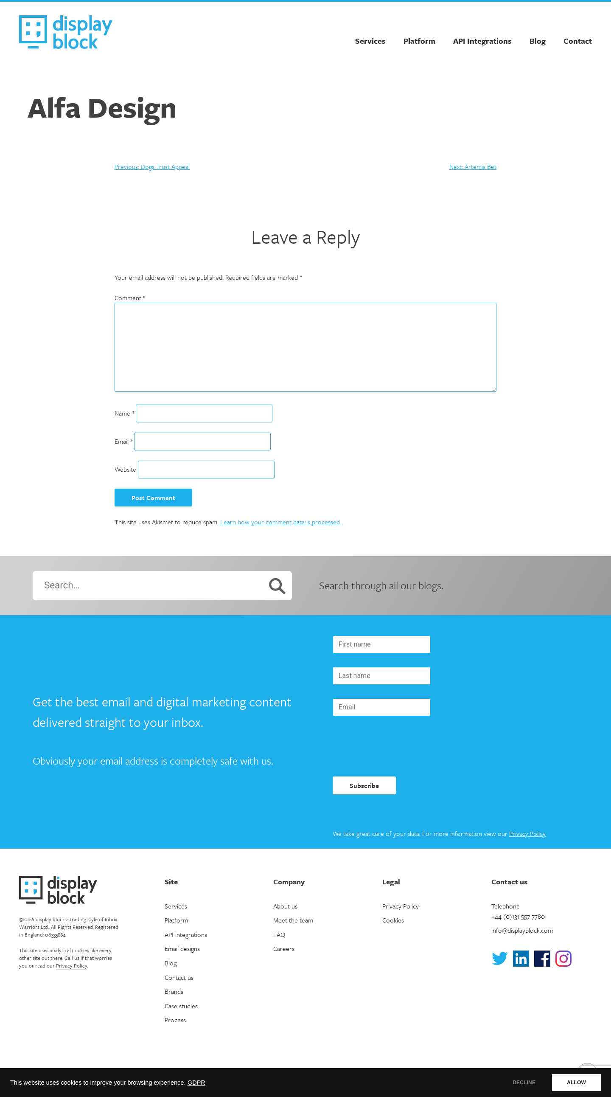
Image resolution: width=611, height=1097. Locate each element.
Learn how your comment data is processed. (280, 521)
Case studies (181, 1005)
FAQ (279, 934)
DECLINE (524, 1083)
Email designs (182, 948)
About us (285, 906)
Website (125, 469)
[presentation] (397, 746)
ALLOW (576, 1083)
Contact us (179, 977)
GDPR (196, 1082)
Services (370, 40)
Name (124, 413)
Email (123, 441)
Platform (419, 40)
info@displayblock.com (522, 930)
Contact (577, 40)
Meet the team (293, 920)
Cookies (393, 920)
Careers (283, 948)
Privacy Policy (527, 833)
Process (175, 1019)
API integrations (186, 934)
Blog (538, 40)
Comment (130, 297)
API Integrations (482, 40)
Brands (174, 991)
